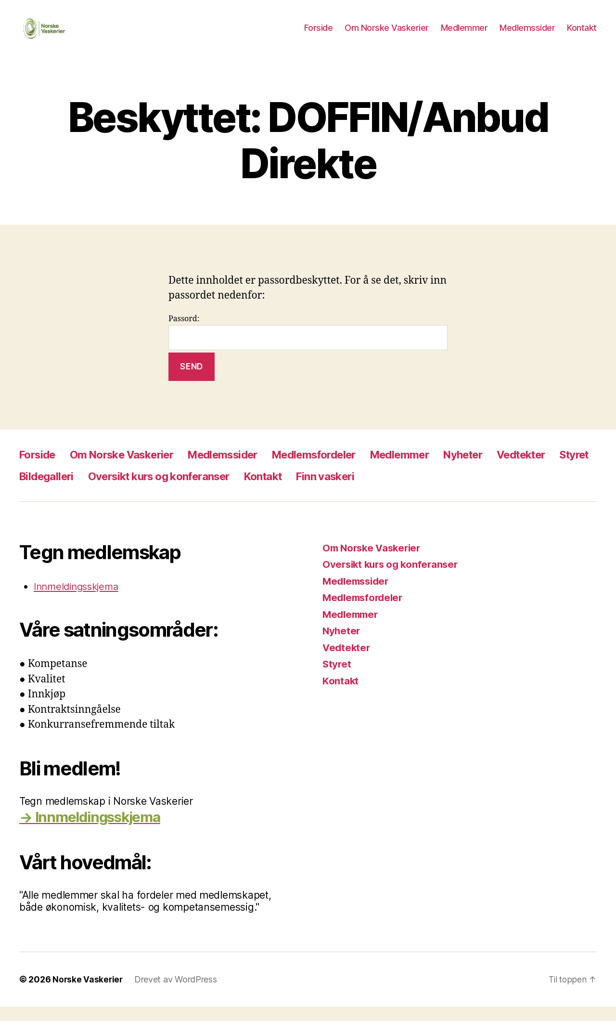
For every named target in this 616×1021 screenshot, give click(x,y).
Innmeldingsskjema (79, 601)
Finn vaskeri (401, 490)
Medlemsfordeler (341, 469)
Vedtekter (567, 469)
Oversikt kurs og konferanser (219, 490)
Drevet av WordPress (177, 994)
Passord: (308, 346)
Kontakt (582, 35)
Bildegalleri (97, 490)
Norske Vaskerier (88, 994)
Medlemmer (464, 35)
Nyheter (504, 469)
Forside (318, 35)
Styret (36, 490)
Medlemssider (527, 35)
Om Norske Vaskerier (387, 35)
